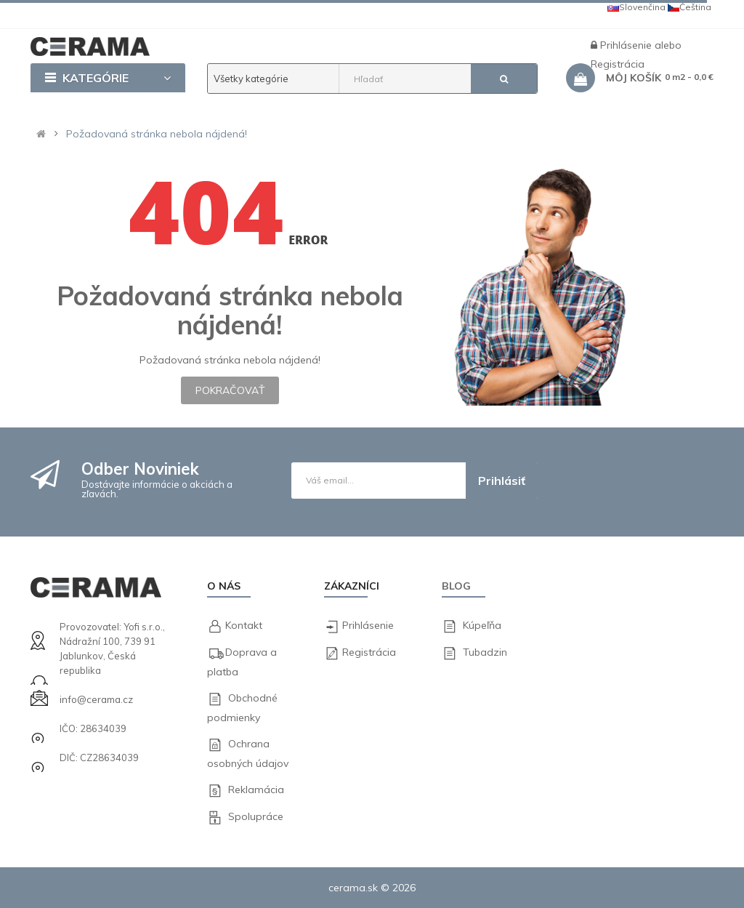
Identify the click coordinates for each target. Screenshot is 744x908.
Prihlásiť (501, 480)
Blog (456, 585)
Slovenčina (636, 6)
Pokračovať (229, 390)
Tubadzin (485, 652)
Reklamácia (256, 789)
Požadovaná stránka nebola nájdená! (156, 134)
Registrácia (369, 652)
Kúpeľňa (482, 625)
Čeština (689, 6)
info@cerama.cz (96, 699)
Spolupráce (255, 816)
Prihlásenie (627, 45)
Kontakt (243, 625)
